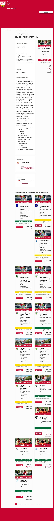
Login (46, 12)
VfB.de (8, 1)
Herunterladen (25, 183)
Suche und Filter (7, 29)
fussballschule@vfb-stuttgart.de (27, 167)
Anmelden (19, 227)
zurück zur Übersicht (21, 30)
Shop (8, 4)
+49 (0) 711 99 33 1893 (29, 168)
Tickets (8, 3)
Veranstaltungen (11, 8)
